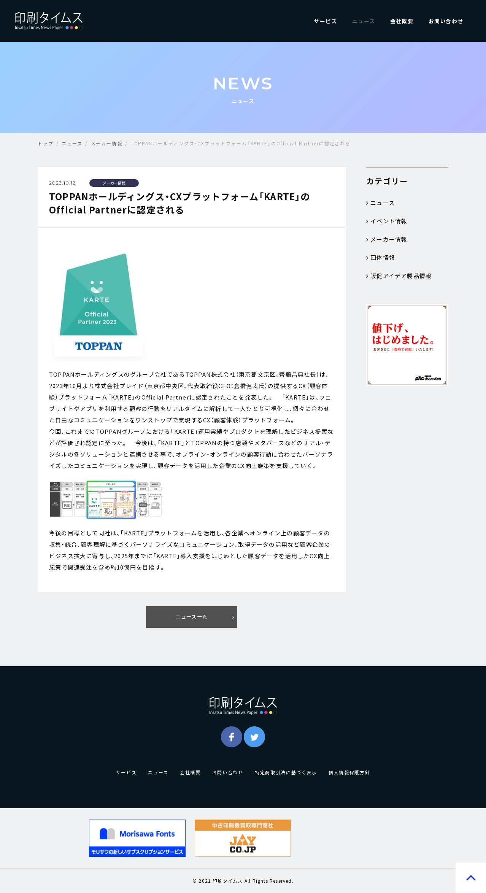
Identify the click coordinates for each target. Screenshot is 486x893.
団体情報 (380, 257)
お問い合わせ (446, 21)
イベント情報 (386, 221)
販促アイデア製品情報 (399, 276)
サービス (325, 21)
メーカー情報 (386, 239)
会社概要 (401, 21)
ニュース (363, 21)
